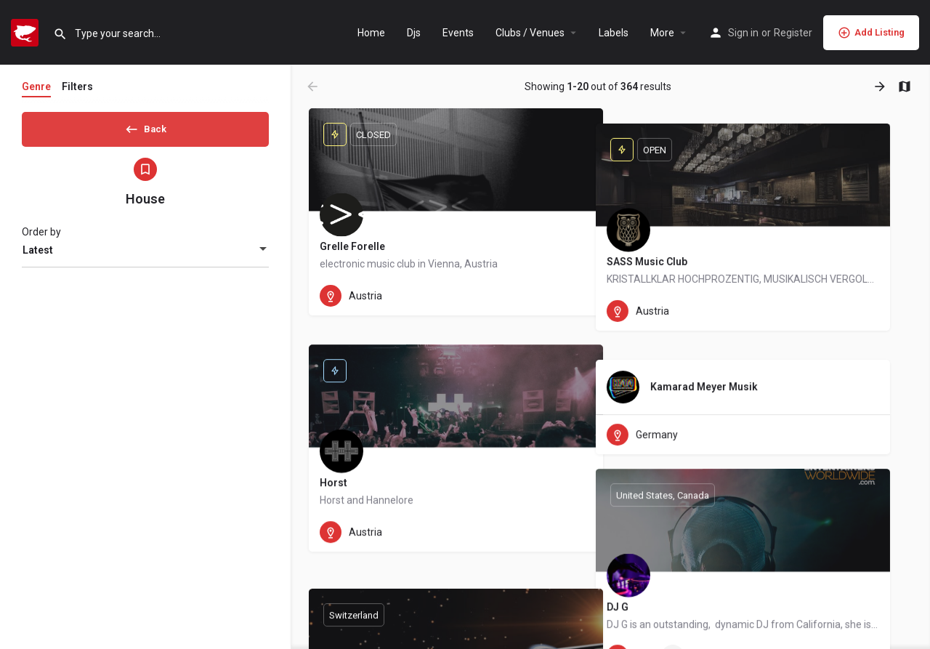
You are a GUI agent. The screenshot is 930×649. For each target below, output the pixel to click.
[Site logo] (26, 31)
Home (371, 33)
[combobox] (145, 255)
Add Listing (871, 32)
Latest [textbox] (38, 255)
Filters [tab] (77, 86)
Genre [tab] (36, 86)
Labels (613, 33)
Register (793, 33)
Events (458, 33)
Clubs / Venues (530, 33)
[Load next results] (881, 86)
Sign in (743, 33)
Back (145, 126)
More (662, 33)
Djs (414, 33)
